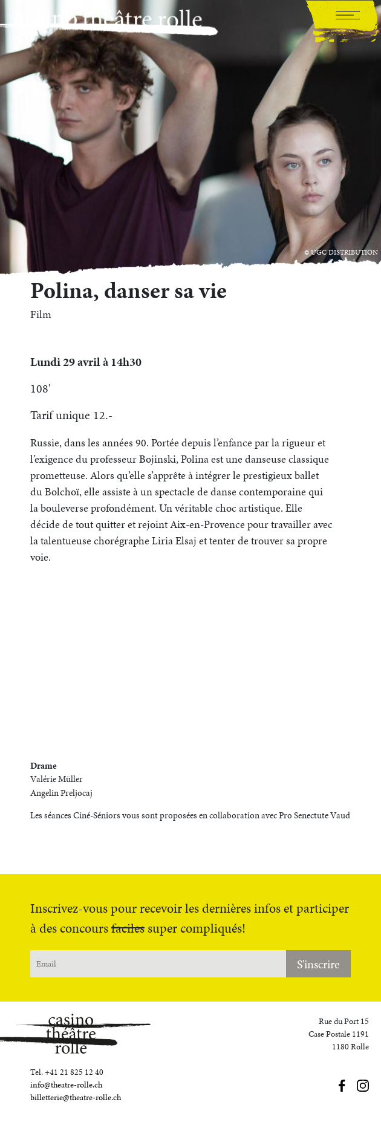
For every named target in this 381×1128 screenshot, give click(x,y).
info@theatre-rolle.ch (66, 1085)
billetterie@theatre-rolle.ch (75, 1097)
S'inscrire (318, 964)
